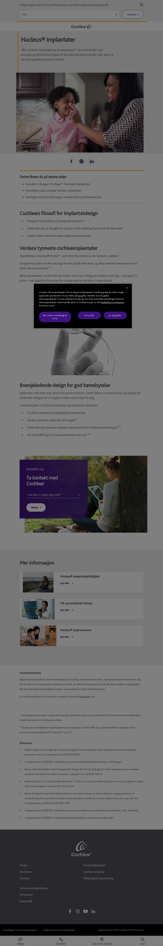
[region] (83, 306)
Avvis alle (89, 315)
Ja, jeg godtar (115, 315)
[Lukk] (127, 288)
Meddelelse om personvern (112, 302)
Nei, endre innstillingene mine (55, 317)
